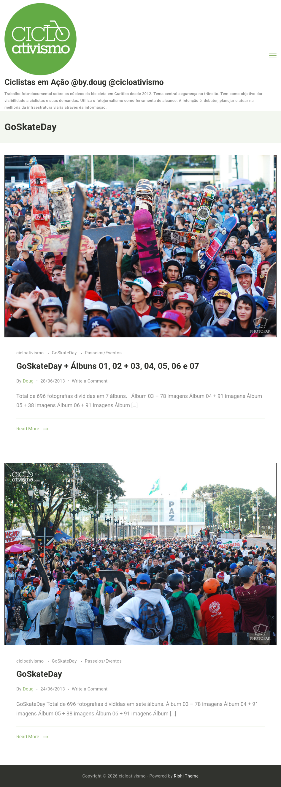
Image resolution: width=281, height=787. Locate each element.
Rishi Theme (186, 776)
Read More (27, 429)
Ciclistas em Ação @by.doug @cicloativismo (84, 82)
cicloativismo (30, 352)
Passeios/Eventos (103, 352)
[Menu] (273, 55)
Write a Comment (90, 381)
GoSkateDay (65, 352)
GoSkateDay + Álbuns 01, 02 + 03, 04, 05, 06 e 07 (107, 366)
